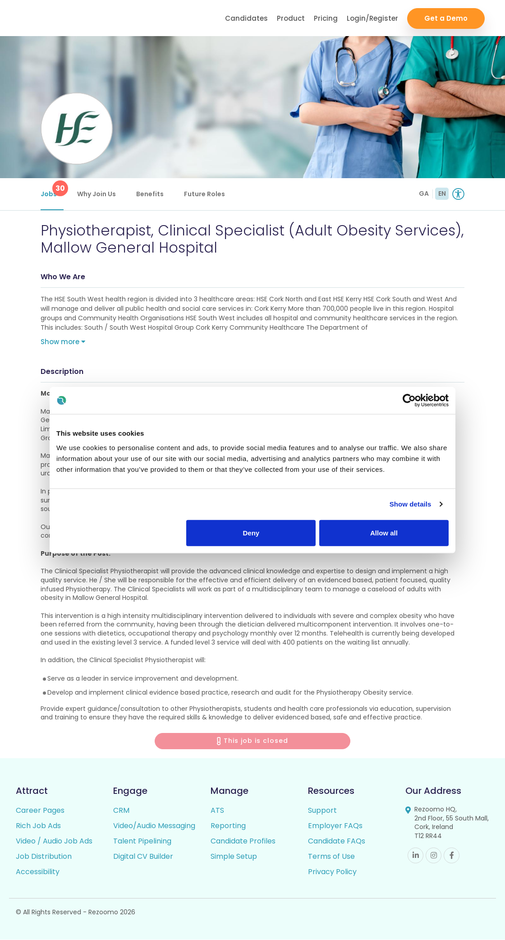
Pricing (326, 18)
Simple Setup (234, 857)
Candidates (246, 18)
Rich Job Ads (38, 826)
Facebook (451, 855)
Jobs (52, 189)
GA (424, 193)
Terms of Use (331, 857)
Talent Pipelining (142, 841)
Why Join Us (96, 193)
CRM (121, 811)
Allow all (384, 532)
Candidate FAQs (336, 841)
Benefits (150, 193)
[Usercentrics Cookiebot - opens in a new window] (409, 400)
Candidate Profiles (243, 841)
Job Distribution (44, 857)
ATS (217, 811)
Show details (411, 504)
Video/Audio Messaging (154, 826)
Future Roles (204, 193)
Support (322, 811)
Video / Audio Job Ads (54, 841)
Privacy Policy (332, 872)
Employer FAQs (335, 826)
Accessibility (38, 872)
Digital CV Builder (143, 857)
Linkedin (415, 855)
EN (442, 193)
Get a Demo (446, 18)
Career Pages (40, 811)
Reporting (228, 826)
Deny (251, 532)
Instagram (433, 855)
